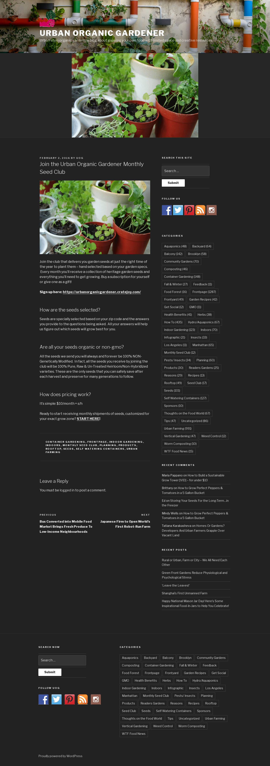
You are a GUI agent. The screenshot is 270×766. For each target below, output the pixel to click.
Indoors (53, 445)
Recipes (194, 703)
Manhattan (129, 695)
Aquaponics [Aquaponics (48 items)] (175, 246)
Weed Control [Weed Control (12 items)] (213, 436)
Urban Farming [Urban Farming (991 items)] (178, 428)
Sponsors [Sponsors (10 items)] (173, 405)
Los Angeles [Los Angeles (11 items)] (175, 345)
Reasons (176, 703)
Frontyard (171, 673)
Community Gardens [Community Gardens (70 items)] (181, 261)
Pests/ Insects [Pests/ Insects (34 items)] (177, 360)
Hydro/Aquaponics (205, 680)
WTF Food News (134, 733)
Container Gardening (65, 441)
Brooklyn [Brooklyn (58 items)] (197, 254)
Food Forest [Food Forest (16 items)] (175, 292)
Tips (170, 718)
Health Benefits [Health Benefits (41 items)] (178, 314)
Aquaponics (130, 657)
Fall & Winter (188, 665)
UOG (80, 157)
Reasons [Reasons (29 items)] (173, 375)
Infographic (176, 688)
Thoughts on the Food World (142, 718)
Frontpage (97, 441)
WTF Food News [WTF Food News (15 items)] (178, 451)
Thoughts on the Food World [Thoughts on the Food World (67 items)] (187, 413)
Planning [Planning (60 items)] (205, 360)
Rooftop (53, 448)
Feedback (210, 665)
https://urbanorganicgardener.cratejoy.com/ (102, 292)
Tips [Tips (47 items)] (170, 421)
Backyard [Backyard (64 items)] (201, 246)
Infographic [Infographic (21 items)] (174, 337)
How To (181, 680)
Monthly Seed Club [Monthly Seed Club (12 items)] (180, 352)
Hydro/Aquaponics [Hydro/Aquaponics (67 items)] (204, 322)
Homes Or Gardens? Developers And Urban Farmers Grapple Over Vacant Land (193, 530)
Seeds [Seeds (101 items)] (172, 390)
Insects (194, 688)
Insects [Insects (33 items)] (199, 337)
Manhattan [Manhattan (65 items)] (203, 345)
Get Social (219, 673)
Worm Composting (191, 726)
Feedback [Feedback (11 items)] (202, 284)
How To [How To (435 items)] (173, 322)
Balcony (168, 657)
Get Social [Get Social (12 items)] (174, 307)
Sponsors (204, 711)
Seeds (68, 448)
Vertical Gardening (135, 726)
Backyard (150, 657)
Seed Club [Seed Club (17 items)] (197, 383)
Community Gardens (211, 657)
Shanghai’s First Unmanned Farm (184, 593)
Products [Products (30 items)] (173, 368)
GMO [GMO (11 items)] (195, 307)
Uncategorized (189, 718)
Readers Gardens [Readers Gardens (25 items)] (204, 368)
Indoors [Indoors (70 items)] (209, 330)
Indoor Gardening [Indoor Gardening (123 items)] (179, 330)
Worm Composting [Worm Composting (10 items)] (180, 443)
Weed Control (163, 726)
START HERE (88, 419)
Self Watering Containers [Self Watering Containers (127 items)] (185, 398)
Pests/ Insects (184, 695)
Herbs (166, 680)
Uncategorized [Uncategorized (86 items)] (194, 421)
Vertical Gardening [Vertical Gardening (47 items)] (180, 436)
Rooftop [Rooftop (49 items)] (173, 383)
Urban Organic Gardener (102, 33)
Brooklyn (185, 657)
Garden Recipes (195, 673)
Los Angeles (214, 688)
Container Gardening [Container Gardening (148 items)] (182, 276)
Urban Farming (215, 718)
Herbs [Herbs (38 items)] (204, 314)
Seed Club (129, 711)
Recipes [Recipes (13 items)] (196, 375)
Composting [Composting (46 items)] (176, 269)
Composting (130, 665)
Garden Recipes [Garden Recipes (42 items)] (203, 299)
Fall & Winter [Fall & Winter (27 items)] (176, 284)
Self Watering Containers (100, 448)
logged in (67, 490)
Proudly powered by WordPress (60, 756)
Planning (108, 445)
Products (127, 445)
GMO (125, 680)
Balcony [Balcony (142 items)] (173, 254)
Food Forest (130, 673)
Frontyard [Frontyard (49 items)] (174, 299)
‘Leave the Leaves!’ (176, 585)
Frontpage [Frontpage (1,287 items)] (204, 292)
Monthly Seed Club (80, 445)
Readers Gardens (152, 703)
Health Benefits (146, 680)
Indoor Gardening (126, 441)
